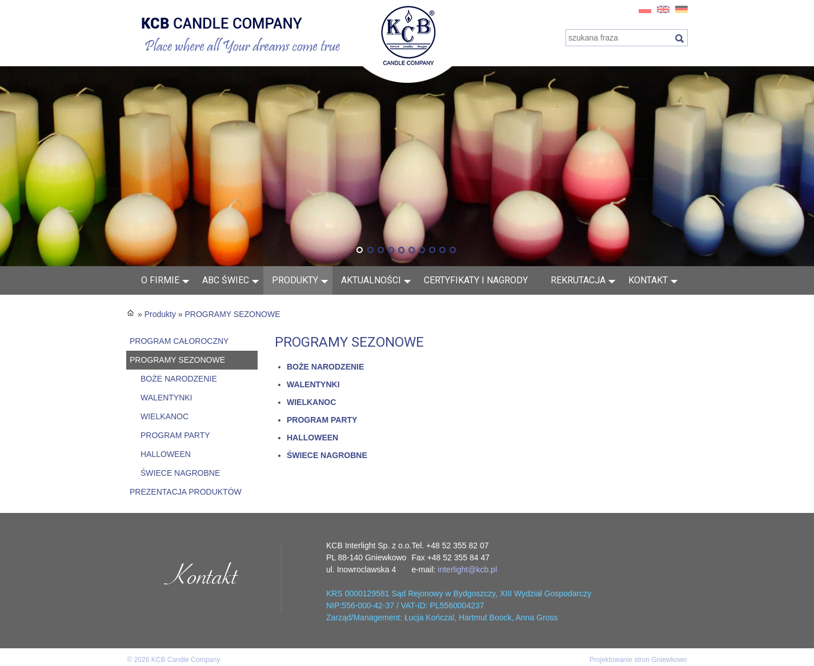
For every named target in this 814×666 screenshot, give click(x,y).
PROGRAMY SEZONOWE (232, 314)
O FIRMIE (160, 280)
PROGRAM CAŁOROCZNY (179, 341)
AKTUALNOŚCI (371, 280)
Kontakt (648, 280)
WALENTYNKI (167, 397)
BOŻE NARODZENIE (179, 378)
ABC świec (225, 280)
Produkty (295, 280)
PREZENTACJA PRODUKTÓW (186, 491)
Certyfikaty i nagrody (476, 280)
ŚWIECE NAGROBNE (180, 473)
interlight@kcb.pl (467, 569)
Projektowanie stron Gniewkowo (638, 660)
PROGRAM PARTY (175, 435)
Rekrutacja (578, 280)
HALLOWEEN (166, 454)
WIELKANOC (165, 416)
